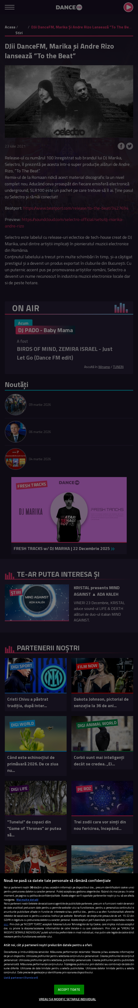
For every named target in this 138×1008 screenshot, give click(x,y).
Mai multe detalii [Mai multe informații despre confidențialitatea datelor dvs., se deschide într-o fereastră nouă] (27, 900)
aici (6, 924)
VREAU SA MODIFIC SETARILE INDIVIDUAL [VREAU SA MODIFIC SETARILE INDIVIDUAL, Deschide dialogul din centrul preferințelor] (67, 999)
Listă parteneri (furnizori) (21, 978)
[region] (69, 940)
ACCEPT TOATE (69, 989)
